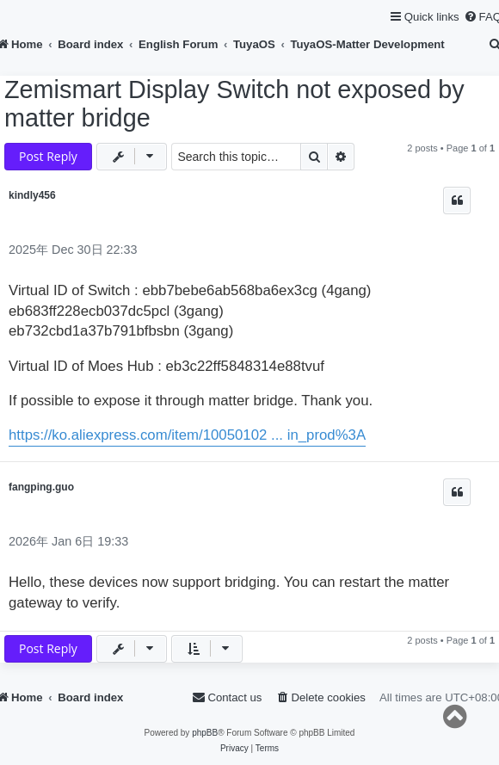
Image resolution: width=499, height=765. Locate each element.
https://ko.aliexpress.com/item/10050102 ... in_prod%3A (187, 435)
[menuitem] (320, 697)
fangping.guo (41, 487)
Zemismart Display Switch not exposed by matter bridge (234, 104)
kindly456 (32, 195)
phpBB (205, 732)
